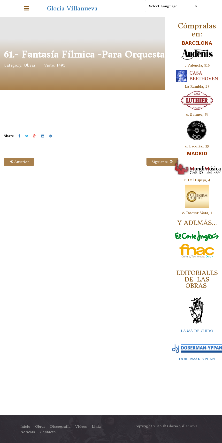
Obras (30, 65)
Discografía (60, 426)
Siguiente (162, 162)
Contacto (48, 432)
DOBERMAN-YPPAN (197, 359)
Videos (81, 426)
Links (96, 426)
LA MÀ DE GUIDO (197, 331)
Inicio (25, 426)
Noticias (27, 432)
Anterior (19, 162)
